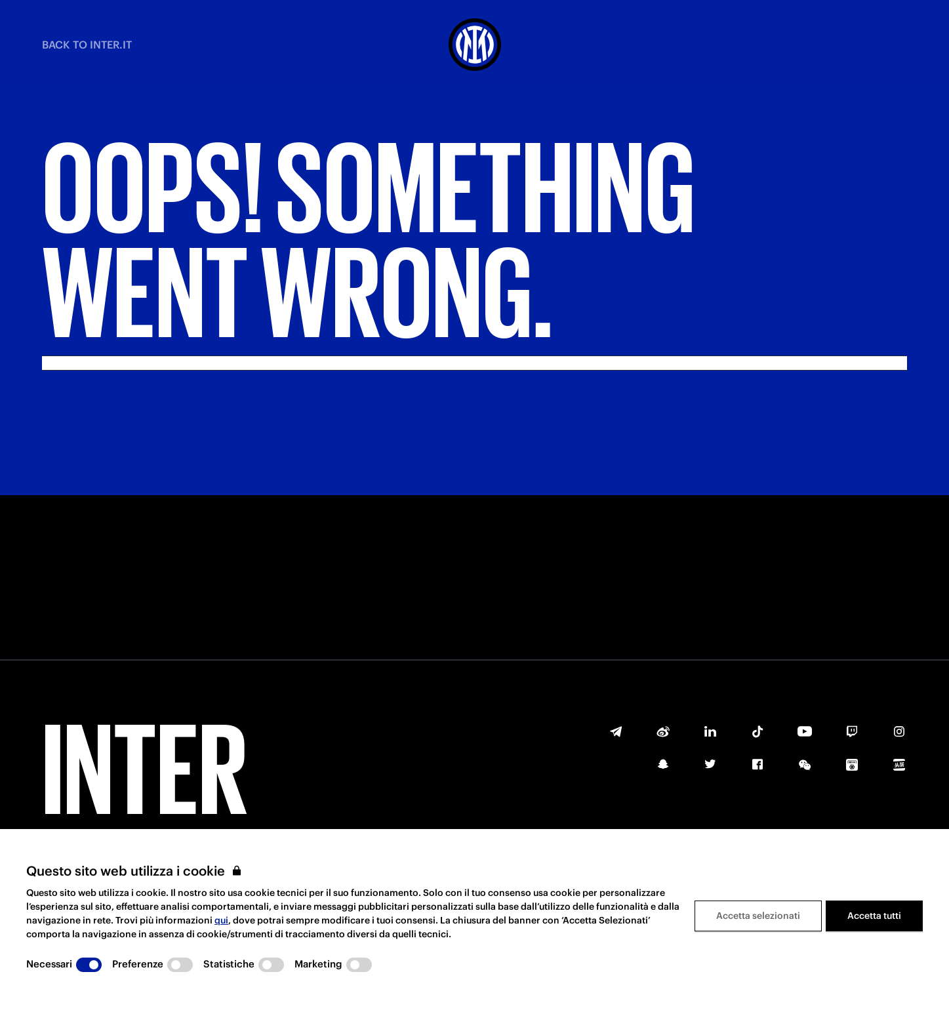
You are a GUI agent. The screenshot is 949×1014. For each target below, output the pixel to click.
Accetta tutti (874, 916)
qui (221, 920)
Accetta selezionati (758, 916)
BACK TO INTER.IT (87, 44)
